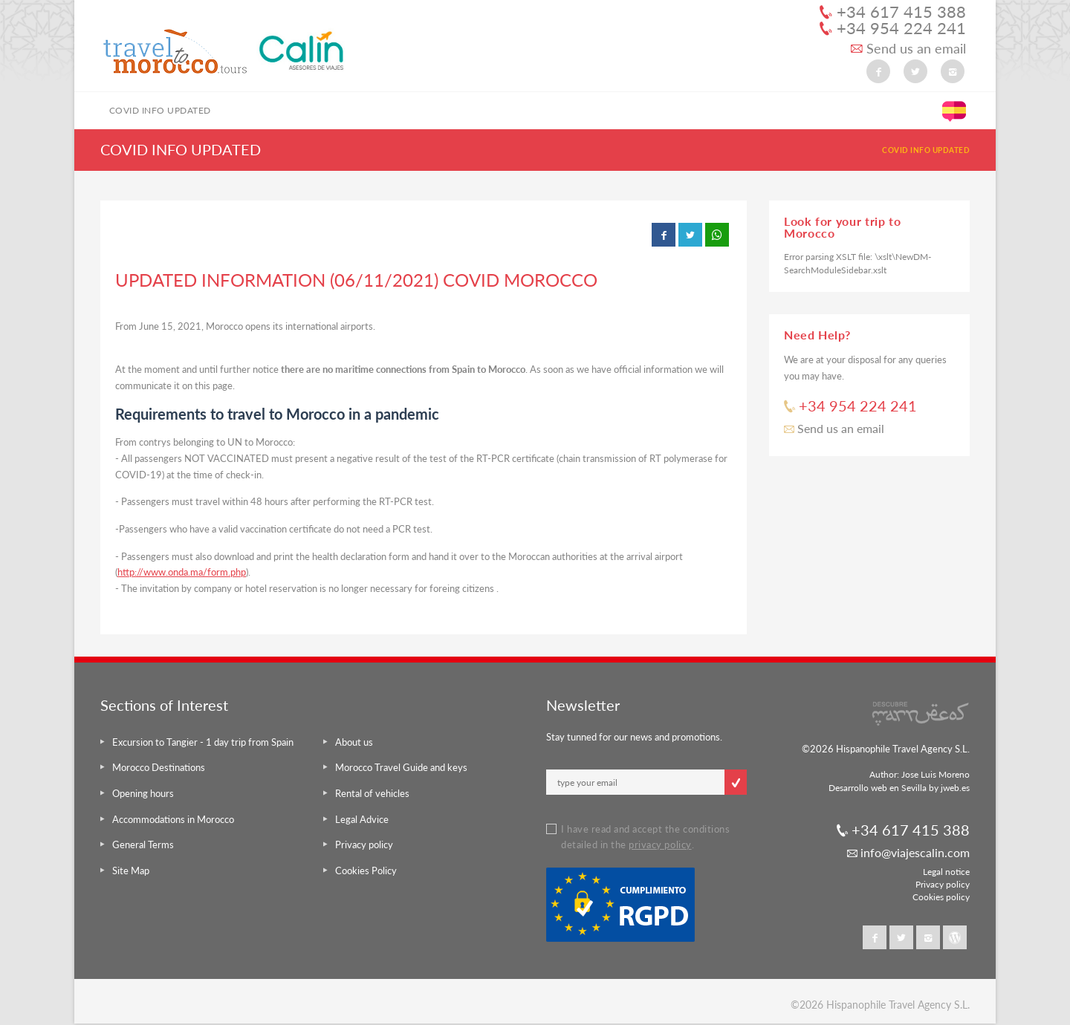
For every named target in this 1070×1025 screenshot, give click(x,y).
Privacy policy (364, 844)
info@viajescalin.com (908, 852)
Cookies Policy (366, 870)
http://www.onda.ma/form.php (181, 572)
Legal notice (946, 871)
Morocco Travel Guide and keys (401, 767)
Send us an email (908, 49)
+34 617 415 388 (893, 12)
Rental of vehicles (372, 793)
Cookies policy (941, 896)
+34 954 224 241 (893, 28)
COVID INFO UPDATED (160, 110)
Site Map (130, 870)
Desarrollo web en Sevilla (878, 787)
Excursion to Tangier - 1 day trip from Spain (203, 742)
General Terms (143, 844)
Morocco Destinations (158, 767)
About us (354, 742)
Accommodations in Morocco (173, 819)
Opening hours (143, 793)
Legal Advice (362, 819)
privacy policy (660, 844)
